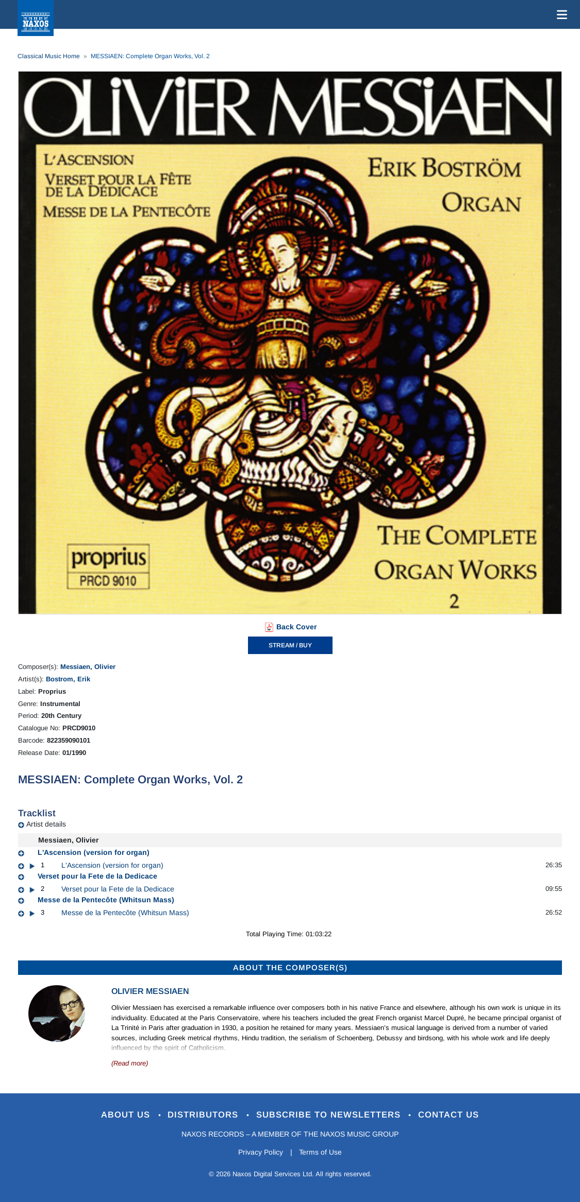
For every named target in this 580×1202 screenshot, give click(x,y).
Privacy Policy (260, 1152)
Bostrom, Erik (68, 679)
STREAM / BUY (290, 645)
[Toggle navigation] (560, 14)
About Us (127, 1115)
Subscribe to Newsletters (330, 1115)
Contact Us (449, 1115)
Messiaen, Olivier (87, 667)
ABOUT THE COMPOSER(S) (290, 967)
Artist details (46, 824)
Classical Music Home (49, 56)
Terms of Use (320, 1152)
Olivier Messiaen (150, 991)
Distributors (204, 1115)
